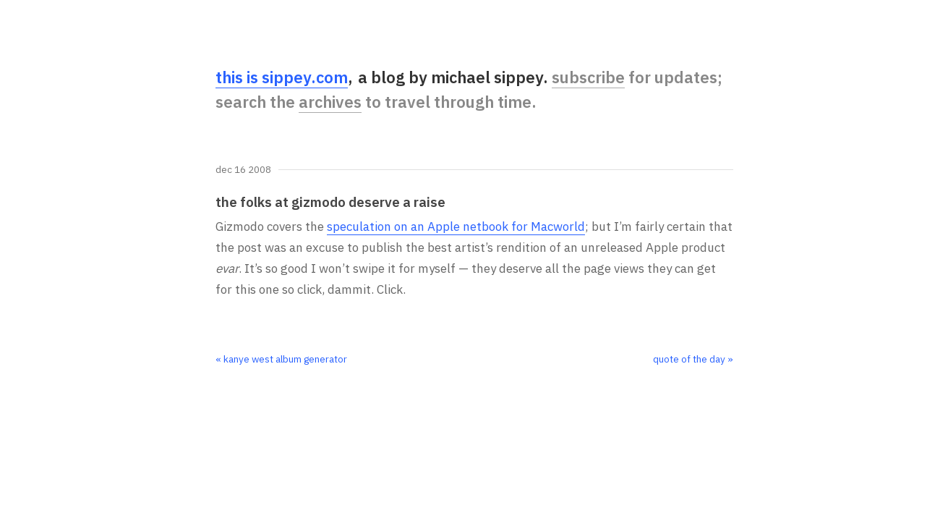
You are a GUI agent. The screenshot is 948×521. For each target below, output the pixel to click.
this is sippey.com (281, 77)
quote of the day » (693, 358)
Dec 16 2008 (243, 170)
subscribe (588, 77)
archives (330, 101)
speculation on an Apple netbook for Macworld (456, 226)
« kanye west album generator (281, 358)
